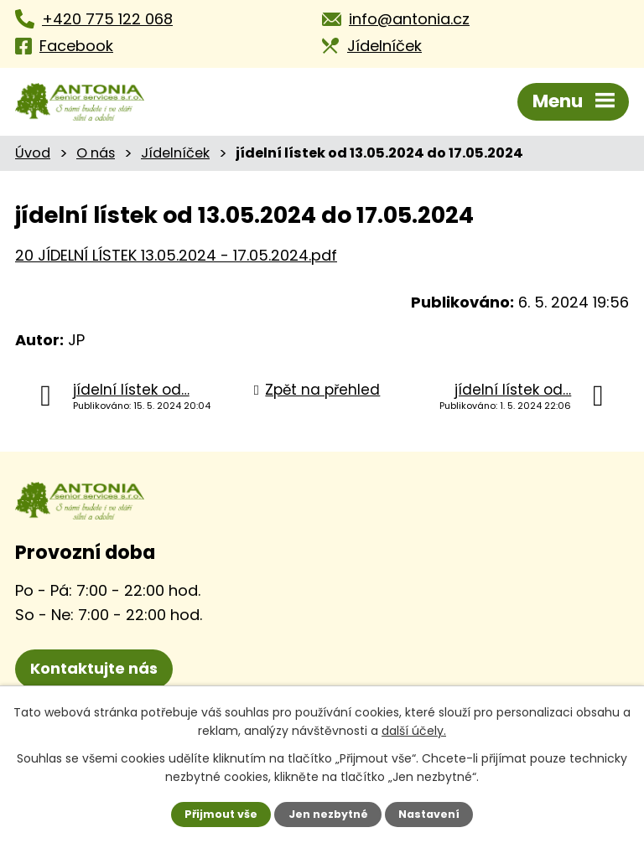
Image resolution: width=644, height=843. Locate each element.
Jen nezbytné (328, 814)
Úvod (32, 153)
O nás (95, 153)
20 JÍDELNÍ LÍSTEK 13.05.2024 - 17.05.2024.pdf (176, 255)
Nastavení (429, 814)
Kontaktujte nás (94, 668)
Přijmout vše (220, 814)
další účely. (414, 730)
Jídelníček (175, 153)
